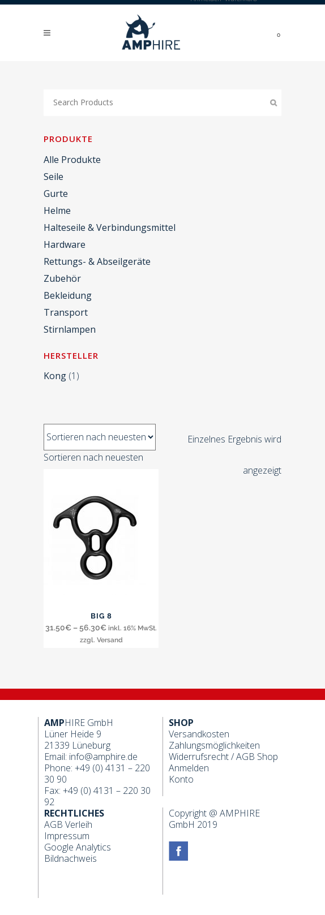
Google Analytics (77, 847)
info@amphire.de (103, 756)
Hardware (64, 244)
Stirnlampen (70, 329)
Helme (57, 210)
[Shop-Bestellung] (100, 437)
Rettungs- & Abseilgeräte (97, 261)
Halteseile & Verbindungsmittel (110, 227)
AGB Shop (257, 756)
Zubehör (62, 278)
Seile (53, 176)
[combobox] (93, 457)
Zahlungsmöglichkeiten (214, 745)
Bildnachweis (70, 858)
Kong (55, 376)
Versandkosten (199, 734)
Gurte (56, 193)
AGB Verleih (68, 824)
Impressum (66, 836)
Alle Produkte (72, 159)
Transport (66, 312)
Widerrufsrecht (199, 756)
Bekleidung (68, 295)
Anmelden (189, 768)
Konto (181, 779)
